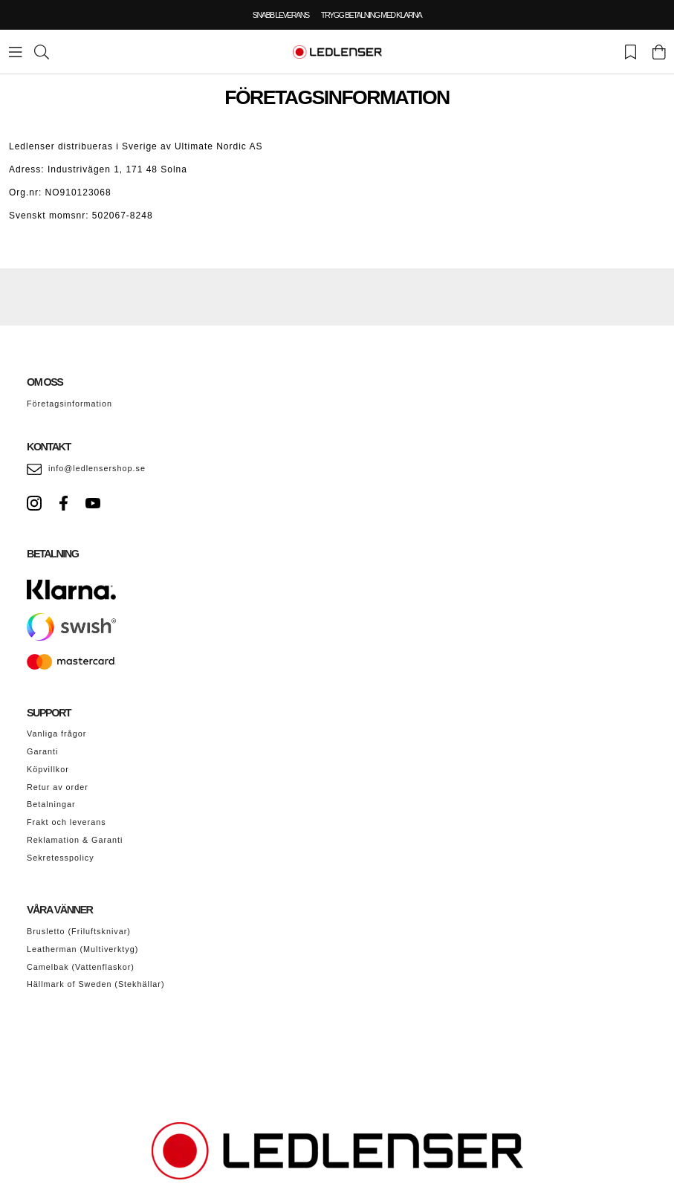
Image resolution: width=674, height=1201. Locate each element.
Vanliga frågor (56, 733)
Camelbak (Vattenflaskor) (81, 966)
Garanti (42, 751)
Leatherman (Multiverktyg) (82, 949)
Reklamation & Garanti (75, 839)
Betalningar (51, 804)
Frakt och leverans (66, 822)
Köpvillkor (48, 769)
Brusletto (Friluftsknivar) (79, 931)
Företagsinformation (69, 403)
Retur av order (57, 787)
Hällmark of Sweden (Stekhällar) (96, 984)
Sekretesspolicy (60, 857)
